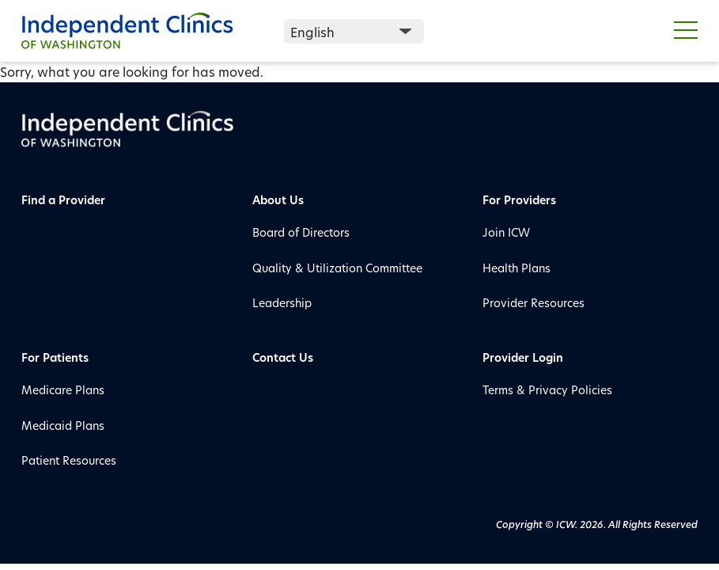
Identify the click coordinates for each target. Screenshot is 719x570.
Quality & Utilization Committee (337, 268)
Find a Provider (63, 199)
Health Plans (516, 268)
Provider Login (522, 357)
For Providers (519, 199)
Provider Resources (533, 302)
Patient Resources (68, 460)
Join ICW (506, 232)
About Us (278, 199)
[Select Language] (354, 31)
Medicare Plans (62, 389)
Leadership (282, 302)
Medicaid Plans (62, 425)
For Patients (55, 357)
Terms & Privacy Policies (547, 389)
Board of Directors (301, 232)
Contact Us (282, 357)
